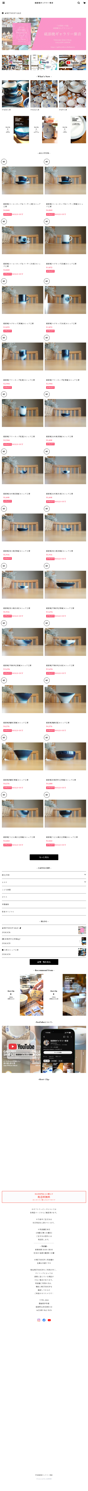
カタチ (4, 882)
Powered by (44, 1479)
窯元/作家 (6, 875)
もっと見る (44, 857)
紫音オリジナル (8, 912)
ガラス (4, 897)
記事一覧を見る (44, 962)
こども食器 (6, 890)
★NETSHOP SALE (11, 13)
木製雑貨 (5, 904)
